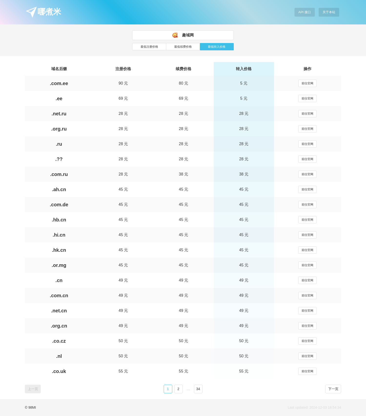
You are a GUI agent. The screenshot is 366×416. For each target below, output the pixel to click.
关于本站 (329, 12)
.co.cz (59, 341)
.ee (59, 98)
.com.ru (59, 174)
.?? (59, 159)
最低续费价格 (183, 46)
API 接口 (304, 12)
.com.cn (59, 295)
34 (198, 389)
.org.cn (59, 325)
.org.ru (59, 128)
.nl (59, 356)
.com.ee (59, 83)
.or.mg (59, 265)
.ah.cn (59, 189)
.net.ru (58, 113)
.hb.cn (59, 219)
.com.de (59, 204)
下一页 (333, 389)
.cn (58, 280)
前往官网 (307, 83)
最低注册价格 (149, 46)
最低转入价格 (216, 46)
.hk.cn (59, 250)
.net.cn (59, 310)
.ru (59, 144)
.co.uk (59, 371)
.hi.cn (59, 235)
